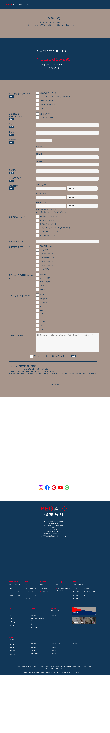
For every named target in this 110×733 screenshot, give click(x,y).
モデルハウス (30, 603)
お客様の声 (44, 596)
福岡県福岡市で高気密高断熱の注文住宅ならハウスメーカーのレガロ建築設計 (50, 677)
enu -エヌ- (13, 593)
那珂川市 (12, 655)
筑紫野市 (12, 658)
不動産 (54, 619)
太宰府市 (33, 651)
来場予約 (33, 628)
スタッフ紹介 (77, 596)
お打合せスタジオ (31, 599)
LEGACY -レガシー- (16, 596)
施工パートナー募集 (90, 596)
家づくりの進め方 (31, 593)
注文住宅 (75, 603)
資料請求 (33, 619)
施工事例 (44, 593)
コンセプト (76, 593)
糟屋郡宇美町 (56, 648)
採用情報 (86, 593)
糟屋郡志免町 (35, 658)
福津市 (54, 651)
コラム (12, 629)
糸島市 (12, 652)
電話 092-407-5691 (54, 523)
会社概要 (75, 599)
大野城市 (33, 648)
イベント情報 (14, 619)
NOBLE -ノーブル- (15, 599)
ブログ (12, 623)
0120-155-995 (54, 59)
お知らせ (12, 626)
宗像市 (54, 655)
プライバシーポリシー (43, 356)
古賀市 (54, 658)
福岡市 (12, 648)
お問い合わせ (35, 632)
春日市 (33, 655)
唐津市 (75, 648)
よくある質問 (30, 596)
